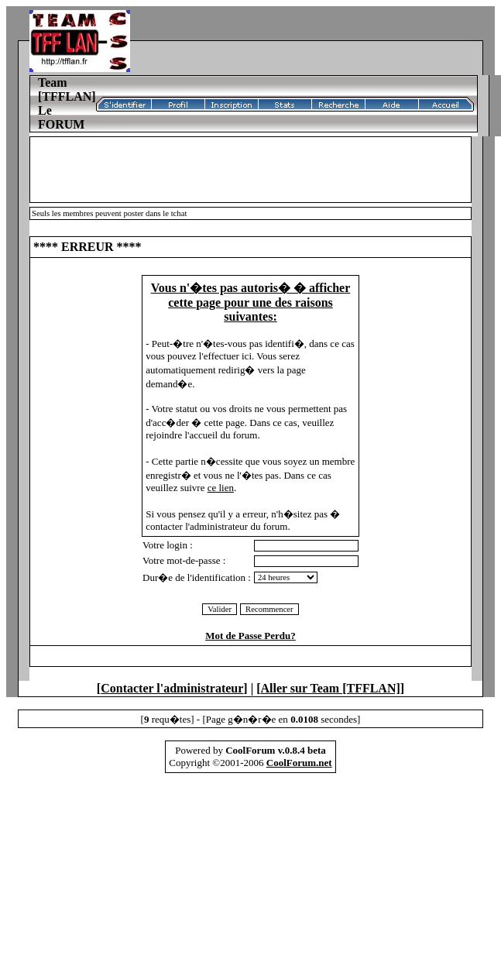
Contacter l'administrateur (172, 688)
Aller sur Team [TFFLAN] (330, 688)
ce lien (221, 487)
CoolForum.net (299, 762)
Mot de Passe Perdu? (250, 635)
